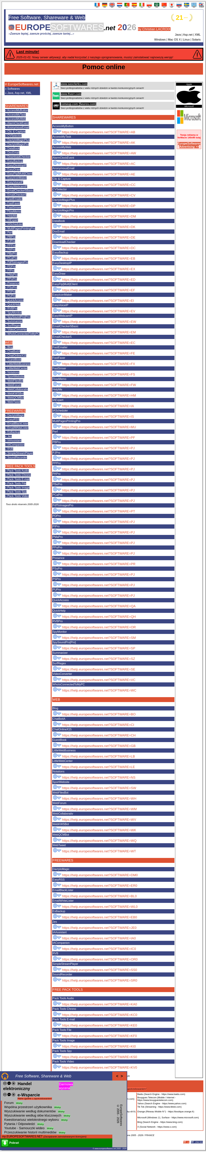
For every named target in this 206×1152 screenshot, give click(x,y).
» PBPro (10, 236)
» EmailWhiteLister (16, 427)
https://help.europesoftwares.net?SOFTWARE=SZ (98, 659)
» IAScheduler (14, 224)
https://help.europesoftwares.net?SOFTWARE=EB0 (99, 917)
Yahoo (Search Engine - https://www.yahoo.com (161, 1103)
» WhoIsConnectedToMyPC (22, 333)
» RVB (9, 448)
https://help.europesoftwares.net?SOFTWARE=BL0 (99, 896)
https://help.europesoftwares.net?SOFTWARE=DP (98, 206)
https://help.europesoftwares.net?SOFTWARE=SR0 (99, 980)
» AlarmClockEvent (17, 123)
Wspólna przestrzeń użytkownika (28, 1107)
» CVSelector (13, 135)
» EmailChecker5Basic (19, 190)
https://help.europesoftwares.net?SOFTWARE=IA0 (99, 938)
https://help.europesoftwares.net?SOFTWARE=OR (99, 627)
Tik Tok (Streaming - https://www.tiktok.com (159, 1106)
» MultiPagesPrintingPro (20, 228)
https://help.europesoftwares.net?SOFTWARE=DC (99, 248)
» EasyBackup (14, 161)
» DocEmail (12, 152)
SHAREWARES (16, 106)
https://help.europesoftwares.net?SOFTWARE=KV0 (99, 1067)
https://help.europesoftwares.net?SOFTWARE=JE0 (99, 928)
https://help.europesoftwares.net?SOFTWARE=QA (99, 606)
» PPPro (10, 245)
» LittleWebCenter (16, 368)
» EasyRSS (12, 419)
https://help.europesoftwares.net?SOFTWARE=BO (99, 714)
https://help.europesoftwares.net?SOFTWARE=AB (98, 132)
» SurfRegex (13, 325)
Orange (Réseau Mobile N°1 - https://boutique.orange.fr (165, 1111)
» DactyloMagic (14, 415)
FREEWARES (15, 411)
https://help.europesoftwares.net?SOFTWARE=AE (98, 174)
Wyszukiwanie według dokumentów (30, 1111)
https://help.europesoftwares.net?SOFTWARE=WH (99, 798)
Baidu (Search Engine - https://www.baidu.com (160, 1094)
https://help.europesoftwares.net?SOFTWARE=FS (98, 374)
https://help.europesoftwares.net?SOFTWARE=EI (98, 300)
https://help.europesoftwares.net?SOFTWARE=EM (99, 332)
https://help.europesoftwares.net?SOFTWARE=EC (98, 343)
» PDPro (10, 266)
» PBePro (11, 253)
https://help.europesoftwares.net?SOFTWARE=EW (99, 322)
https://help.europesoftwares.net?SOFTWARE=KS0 (99, 1057)
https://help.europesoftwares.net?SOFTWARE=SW (99, 788)
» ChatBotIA (12, 351)
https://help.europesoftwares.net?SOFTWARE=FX (98, 364)
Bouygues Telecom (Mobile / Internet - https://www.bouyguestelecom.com (156, 1098)
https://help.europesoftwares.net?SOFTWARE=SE (98, 669)
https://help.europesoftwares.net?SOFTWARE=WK (99, 830)
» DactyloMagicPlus (17, 140)
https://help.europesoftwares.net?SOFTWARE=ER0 (99, 885)
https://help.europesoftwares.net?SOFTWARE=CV (98, 195)
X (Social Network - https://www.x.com (156, 1126)
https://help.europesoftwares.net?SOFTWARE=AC (98, 164)
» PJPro (10, 241)
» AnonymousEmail (17, 127)
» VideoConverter (16, 329)
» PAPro (10, 249)
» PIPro (9, 270)
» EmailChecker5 (15, 194)
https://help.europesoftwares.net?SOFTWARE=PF (98, 437)
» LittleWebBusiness (18, 364)
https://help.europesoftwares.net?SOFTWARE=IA (98, 406)
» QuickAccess (14, 300)
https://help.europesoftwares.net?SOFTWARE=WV (99, 819)
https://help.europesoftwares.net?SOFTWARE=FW (99, 385)
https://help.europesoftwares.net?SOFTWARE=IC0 (99, 949)
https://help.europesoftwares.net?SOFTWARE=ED (98, 279)
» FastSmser (13, 207)
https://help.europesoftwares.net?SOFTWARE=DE (98, 237)
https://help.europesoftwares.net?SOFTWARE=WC (99, 690)
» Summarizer (14, 321)
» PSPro (10, 291)
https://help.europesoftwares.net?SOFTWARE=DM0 (100, 875)
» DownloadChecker (17, 156)
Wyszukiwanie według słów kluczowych (32, 1115)
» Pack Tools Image (17, 487)
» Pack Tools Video (17, 496)
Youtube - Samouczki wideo (24, 1128)
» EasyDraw (12, 169)
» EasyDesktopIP (16, 165)
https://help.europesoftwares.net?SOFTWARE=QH (99, 616)
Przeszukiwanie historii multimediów (30, 1132)
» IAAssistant (13, 440)
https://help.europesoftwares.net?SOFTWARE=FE (98, 353)
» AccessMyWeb (15, 118)
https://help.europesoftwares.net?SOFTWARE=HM (99, 395)
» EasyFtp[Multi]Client (18, 173)
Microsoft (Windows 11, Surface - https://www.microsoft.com (167, 1117)
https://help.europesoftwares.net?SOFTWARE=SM (99, 638)
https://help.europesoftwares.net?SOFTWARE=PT (98, 511)
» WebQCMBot (14, 397)
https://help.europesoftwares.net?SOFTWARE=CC (99, 185)
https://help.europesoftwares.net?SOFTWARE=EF (98, 290)
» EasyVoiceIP (14, 182)
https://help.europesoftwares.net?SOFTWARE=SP (98, 648)
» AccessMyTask (15, 114)
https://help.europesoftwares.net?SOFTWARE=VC (98, 680)
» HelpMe (11, 215)
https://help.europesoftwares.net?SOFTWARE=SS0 (99, 970)
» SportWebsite (14, 376)
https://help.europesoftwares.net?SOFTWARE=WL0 (100, 907)
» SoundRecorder (16, 457)
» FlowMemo (13, 211)
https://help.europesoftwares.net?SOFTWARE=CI (98, 725)
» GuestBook (13, 359)
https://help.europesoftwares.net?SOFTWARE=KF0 (99, 1036)
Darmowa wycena (66, 1086)
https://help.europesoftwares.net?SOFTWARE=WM (99, 809)
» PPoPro (11, 279)
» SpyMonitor (13, 312)
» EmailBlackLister (16, 423)
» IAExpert (11, 220)
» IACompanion (14, 444)
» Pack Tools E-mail (17, 479)
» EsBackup (12, 432)
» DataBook (12, 148)
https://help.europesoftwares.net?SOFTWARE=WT (99, 851)
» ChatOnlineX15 (15, 355)
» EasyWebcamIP (16, 186)
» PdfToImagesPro (16, 262)
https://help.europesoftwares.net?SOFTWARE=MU (99, 427)
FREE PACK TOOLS (20, 466)
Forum (9, 1103)
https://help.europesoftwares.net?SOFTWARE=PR (98, 564)
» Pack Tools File (15, 483)
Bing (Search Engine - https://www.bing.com (159, 1122)
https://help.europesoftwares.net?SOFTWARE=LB (98, 756)
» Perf (9, 232)
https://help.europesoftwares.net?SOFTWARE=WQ (99, 840)
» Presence (12, 283)
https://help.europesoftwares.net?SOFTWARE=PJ (98, 448)
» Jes (8, 436)
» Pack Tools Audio (17, 470)
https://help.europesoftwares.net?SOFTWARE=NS (98, 777)
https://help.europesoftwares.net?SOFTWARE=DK (98, 227)
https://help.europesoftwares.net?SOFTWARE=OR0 (100, 959)
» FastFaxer (12, 203)
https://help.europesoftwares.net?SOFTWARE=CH (99, 735)
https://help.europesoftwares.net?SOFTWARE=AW (99, 153)
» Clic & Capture (15, 131)
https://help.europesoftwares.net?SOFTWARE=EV (98, 311)
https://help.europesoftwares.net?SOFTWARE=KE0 (99, 1025)
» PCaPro (11, 257)
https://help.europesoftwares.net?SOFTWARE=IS (98, 416)
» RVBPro (11, 308)
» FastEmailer (13, 199)
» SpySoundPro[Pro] (18, 316)
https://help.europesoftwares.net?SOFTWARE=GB (99, 746)
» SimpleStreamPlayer (19, 453)
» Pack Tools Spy (15, 491)
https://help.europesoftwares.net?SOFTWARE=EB (98, 258)
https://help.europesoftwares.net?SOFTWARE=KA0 (99, 1004)
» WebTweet (13, 401)
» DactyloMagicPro (17, 144)
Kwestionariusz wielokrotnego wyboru (31, 1119)
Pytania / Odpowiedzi (19, 1124)
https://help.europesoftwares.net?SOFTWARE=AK (98, 142)
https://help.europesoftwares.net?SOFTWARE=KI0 (99, 1046)
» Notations (12, 372)
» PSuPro (11, 287)
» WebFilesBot (14, 380)
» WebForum (13, 385)
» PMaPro (11, 274)
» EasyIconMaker (16, 177)
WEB (9, 342)
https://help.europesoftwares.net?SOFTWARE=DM (99, 216)
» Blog (9, 347)
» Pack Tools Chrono (18, 474)
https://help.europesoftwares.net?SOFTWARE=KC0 (99, 1015)
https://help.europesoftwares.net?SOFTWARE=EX (98, 269)
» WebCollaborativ (16, 389)
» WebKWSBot (14, 393)
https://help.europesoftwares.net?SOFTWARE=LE (98, 767)
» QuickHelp (12, 304)
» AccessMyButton (16, 110)
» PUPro (10, 295)
